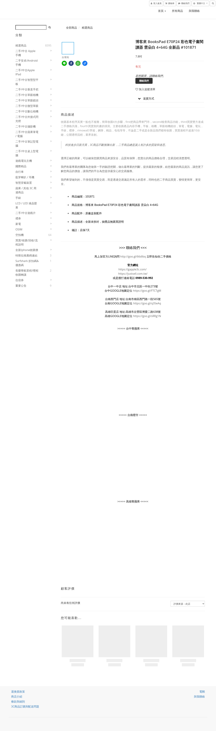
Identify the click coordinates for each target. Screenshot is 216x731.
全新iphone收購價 (26, 250)
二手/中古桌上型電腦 (26, 153)
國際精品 (20, 166)
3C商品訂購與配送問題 (25, 706)
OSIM (18, 229)
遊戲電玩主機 (23, 161)
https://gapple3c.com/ (132, 269)
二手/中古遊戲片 (25, 213)
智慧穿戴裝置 (23, 183)
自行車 (19, 172)
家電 (18, 224)
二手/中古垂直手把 (26, 89)
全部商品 (71, 28)
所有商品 (177, 11)
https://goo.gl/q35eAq (147, 303)
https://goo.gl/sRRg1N (147, 316)
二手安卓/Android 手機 (26, 63)
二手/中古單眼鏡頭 (26, 100)
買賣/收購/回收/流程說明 (26, 242)
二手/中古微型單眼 (26, 106)
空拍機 (19, 235)
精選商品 (20, 45)
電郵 (202, 691)
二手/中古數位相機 (26, 111)
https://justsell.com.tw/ (133, 274)
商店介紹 (16, 696)
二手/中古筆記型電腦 (26, 144)
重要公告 (20, 286)
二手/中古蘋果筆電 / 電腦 (26, 134)
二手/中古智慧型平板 (26, 82)
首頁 (162, 11)
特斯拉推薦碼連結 (26, 255)
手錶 (18, 198)
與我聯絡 (194, 11)
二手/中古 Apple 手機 (25, 53)
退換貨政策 (18, 691)
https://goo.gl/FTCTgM (147, 291)
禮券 (18, 218)
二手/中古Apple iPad (25, 72)
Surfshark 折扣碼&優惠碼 (27, 263)
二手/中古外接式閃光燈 (26, 119)
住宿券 (19, 280)
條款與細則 (18, 701)
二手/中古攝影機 (25, 126)
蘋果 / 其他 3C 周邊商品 (25, 190)
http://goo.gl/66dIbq (133, 256)
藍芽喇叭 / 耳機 (24, 177)
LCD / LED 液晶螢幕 (26, 205)
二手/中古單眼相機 (26, 95)
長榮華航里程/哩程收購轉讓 (26, 273)
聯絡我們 (144, 80)
